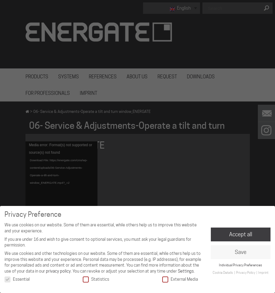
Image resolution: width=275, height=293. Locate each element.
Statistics (96, 279)
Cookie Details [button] (223, 272)
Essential (17, 279)
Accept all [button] (240, 234)
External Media (180, 279)
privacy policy (58, 271)
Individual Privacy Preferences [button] (240, 265)
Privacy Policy (246, 272)
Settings (186, 271)
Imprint (263, 272)
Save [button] (241, 252)
